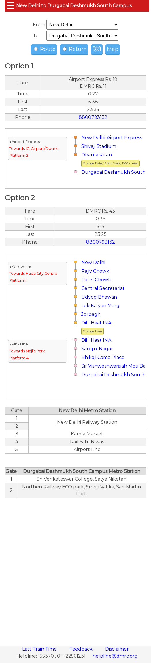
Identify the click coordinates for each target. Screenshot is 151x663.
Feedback (81, 649)
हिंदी (97, 49)
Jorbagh (91, 314)
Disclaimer (117, 649)
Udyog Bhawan (99, 297)
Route (45, 49)
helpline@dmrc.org (115, 656)
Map (112, 49)
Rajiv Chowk (95, 271)
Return (75, 49)
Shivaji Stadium (98, 146)
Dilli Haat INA (96, 323)
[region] (75, 568)
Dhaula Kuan (96, 155)
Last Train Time (40, 649)
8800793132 (93, 117)
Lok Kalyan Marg (100, 305)
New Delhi (93, 262)
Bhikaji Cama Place (102, 357)
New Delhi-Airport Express (111, 137)
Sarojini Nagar (97, 348)
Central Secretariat (103, 288)
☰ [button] (10, 5)
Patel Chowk (96, 279)
